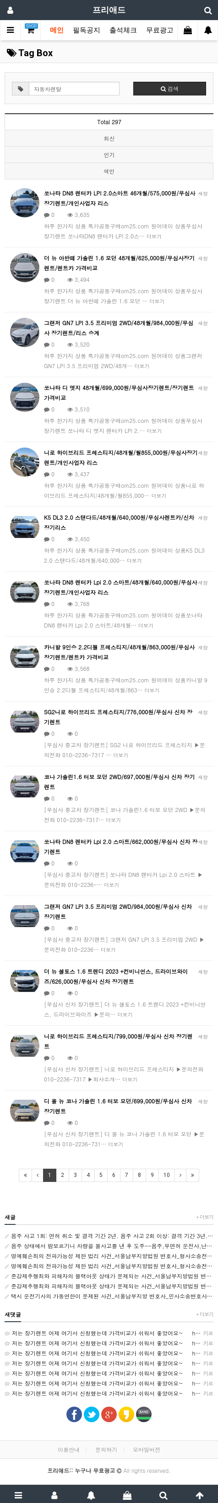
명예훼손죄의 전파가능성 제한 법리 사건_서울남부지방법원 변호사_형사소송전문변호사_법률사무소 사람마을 (109, 1256)
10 (167, 1175)
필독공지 (86, 30)
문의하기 (106, 1449)
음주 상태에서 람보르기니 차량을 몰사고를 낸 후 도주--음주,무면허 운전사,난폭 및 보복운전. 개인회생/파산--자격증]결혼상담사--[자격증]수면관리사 (109, 1246)
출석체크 (123, 30)
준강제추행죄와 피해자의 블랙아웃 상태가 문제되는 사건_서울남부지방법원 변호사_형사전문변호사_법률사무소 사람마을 (109, 1276)
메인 (57, 30)
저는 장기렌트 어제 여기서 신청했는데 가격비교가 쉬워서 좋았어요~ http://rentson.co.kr (109, 1333)
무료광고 (162, 30)
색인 (109, 171)
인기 (109, 154)
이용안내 (69, 1449)
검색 (170, 88)
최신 (109, 138)
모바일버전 (146, 1449)
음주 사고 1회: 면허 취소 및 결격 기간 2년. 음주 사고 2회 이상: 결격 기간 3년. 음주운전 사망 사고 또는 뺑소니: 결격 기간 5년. (109, 1235)
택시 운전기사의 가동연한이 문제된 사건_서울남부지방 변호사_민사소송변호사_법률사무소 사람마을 (109, 1296)
